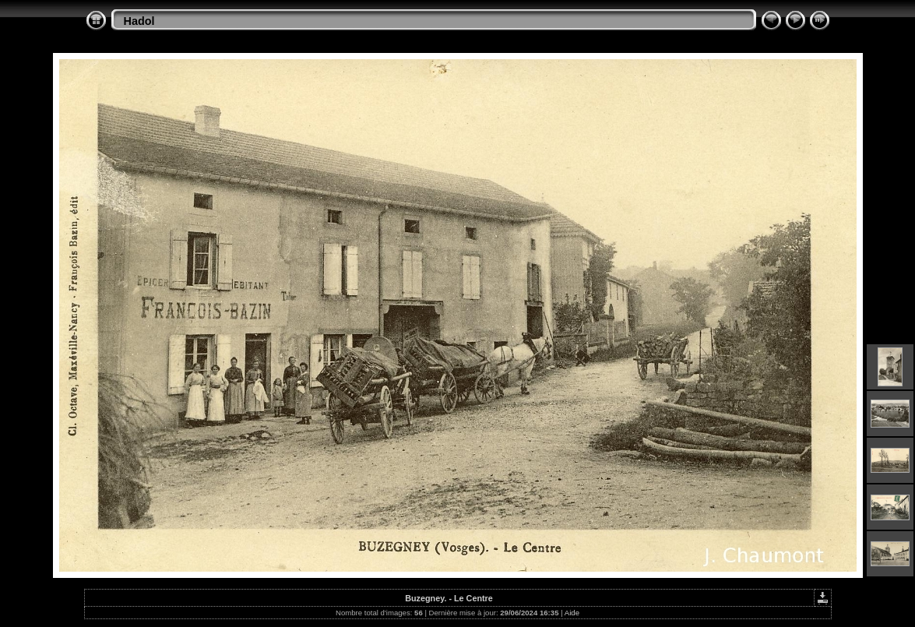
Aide (572, 612)
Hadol (139, 21)
